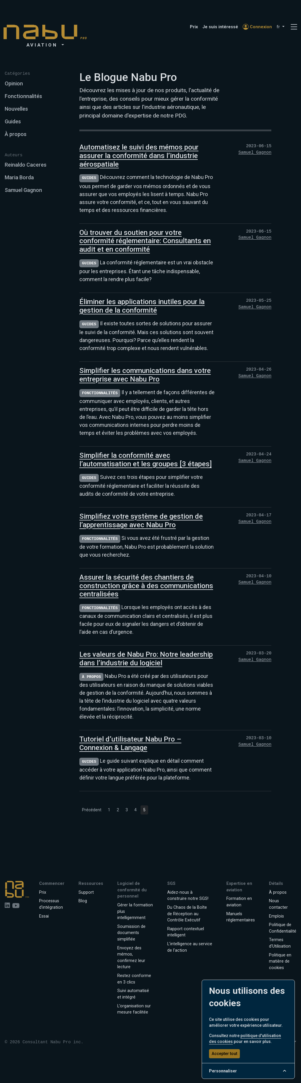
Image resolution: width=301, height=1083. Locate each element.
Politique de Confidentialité (282, 928)
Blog (82, 900)
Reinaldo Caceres (25, 165)
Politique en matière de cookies (280, 961)
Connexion (257, 27)
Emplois (276, 916)
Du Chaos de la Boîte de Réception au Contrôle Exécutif (187, 914)
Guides (13, 121)
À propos (15, 134)
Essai (44, 916)
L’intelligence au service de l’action (189, 947)
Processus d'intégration (51, 904)
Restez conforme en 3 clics (134, 979)
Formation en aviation (239, 902)
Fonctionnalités (23, 96)
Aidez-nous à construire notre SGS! (187, 895)
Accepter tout (224, 1053)
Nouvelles (16, 109)
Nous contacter (278, 904)
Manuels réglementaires (240, 917)
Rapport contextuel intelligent (185, 932)
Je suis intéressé (220, 26)
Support (86, 892)
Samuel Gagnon (23, 190)
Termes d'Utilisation (280, 943)
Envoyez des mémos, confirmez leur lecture (131, 958)
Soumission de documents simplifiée (131, 933)
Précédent (91, 809)
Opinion (14, 83)
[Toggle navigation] (294, 27)
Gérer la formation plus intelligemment (135, 911)
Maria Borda (19, 177)
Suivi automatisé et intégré (133, 994)
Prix (194, 26)
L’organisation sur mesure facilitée (134, 1009)
